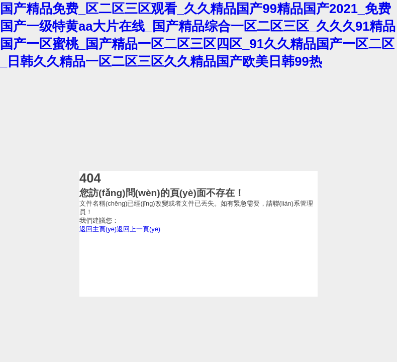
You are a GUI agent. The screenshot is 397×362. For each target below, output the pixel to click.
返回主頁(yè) (98, 229)
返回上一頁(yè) (138, 229)
